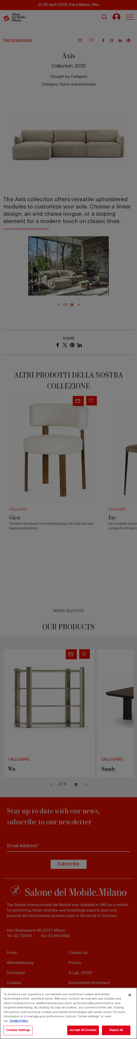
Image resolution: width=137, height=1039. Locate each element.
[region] (68, 1013)
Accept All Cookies (83, 1030)
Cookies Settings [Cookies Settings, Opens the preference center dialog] (18, 1030)
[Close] (130, 995)
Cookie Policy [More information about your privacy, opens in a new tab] (18, 1021)
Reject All (116, 1030)
